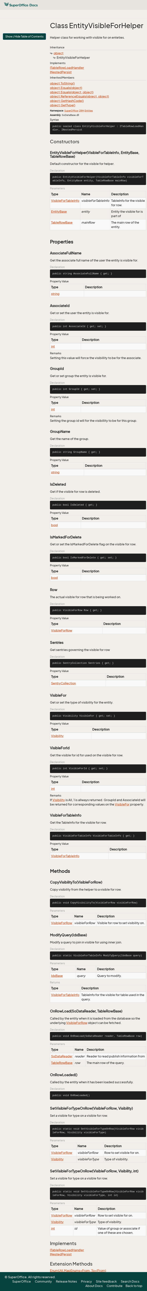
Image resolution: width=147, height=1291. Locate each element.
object (58, 53)
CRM (81, 110)
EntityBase (59, 211)
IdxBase (57, 976)
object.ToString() (62, 83)
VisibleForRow (61, 630)
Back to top (134, 1286)
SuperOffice (71, 110)
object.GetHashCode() (67, 101)
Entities (89, 110)
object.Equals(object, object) (71, 92)
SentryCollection (63, 683)
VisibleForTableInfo (65, 201)
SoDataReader (62, 1056)
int (53, 346)
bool (54, 525)
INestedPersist (61, 72)
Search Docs (130, 1281)
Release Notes (66, 1281)
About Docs (94, 1286)
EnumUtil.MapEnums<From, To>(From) (78, 1270)
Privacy (86, 1281)
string (55, 294)
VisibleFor (122, 804)
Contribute (114, 1286)
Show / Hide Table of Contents (24, 36)
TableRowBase (62, 222)
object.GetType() (62, 105)
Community (43, 1281)
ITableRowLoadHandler (67, 68)
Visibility (57, 736)
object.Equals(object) (66, 88)
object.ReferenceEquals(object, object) (79, 96)
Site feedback (106, 1281)
